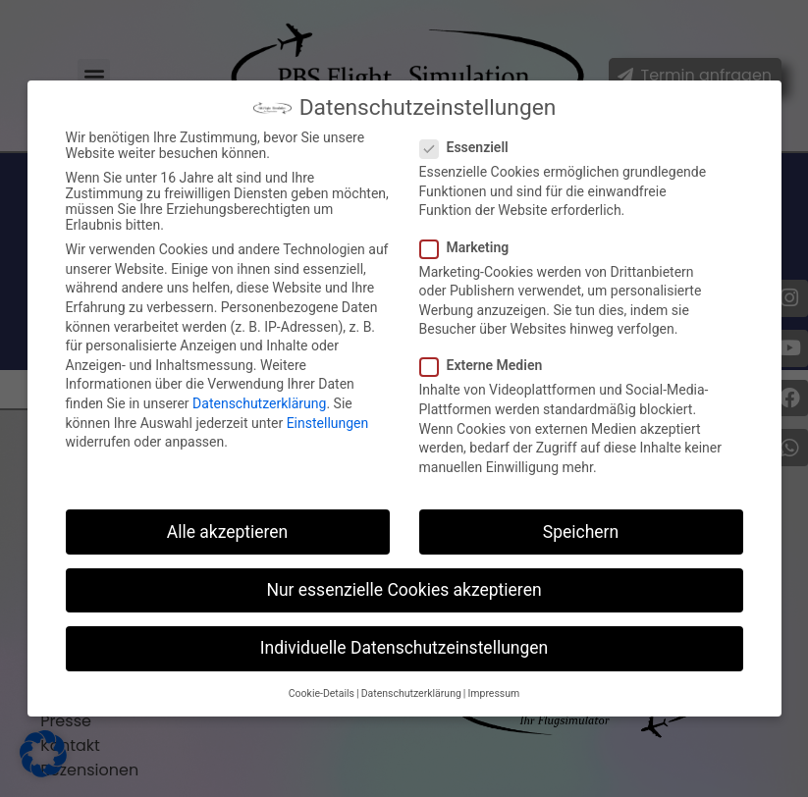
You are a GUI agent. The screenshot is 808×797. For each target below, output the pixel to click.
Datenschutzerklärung (259, 403)
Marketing (470, 247)
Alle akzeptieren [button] (228, 532)
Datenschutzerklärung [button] (411, 693)
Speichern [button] (581, 532)
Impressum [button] (493, 693)
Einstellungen (328, 423)
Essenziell (470, 147)
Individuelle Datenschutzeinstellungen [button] (404, 648)
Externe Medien (487, 365)
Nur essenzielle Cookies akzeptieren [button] (403, 590)
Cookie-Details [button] (321, 693)
